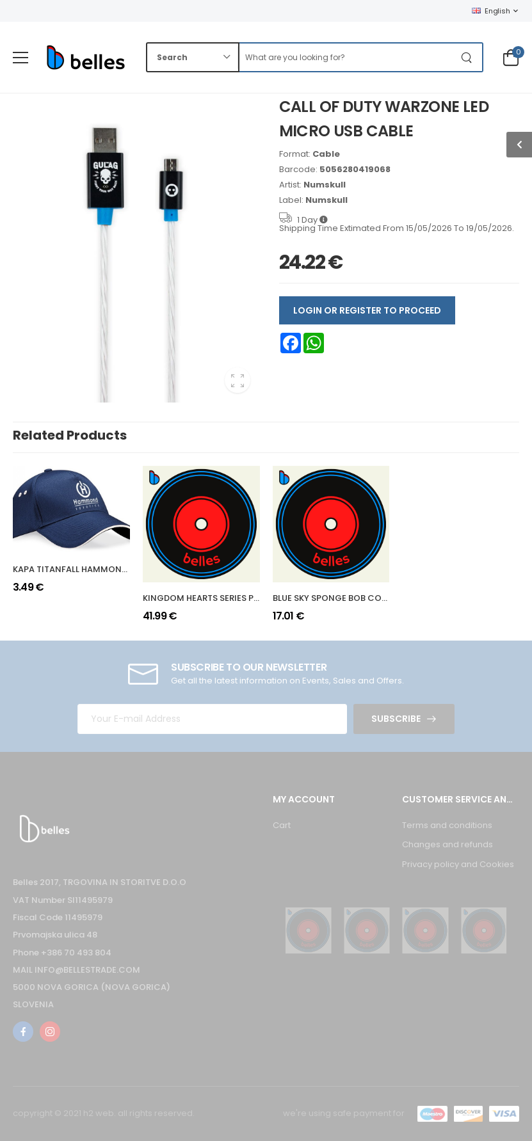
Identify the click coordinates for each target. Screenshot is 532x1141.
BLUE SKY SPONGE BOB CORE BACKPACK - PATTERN (379, 598)
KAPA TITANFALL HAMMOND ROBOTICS (93, 569)
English (491, 11)
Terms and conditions (447, 825)
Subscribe (396, 718)
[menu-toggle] (20, 57)
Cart (282, 825)
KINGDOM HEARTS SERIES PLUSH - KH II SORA (234, 598)
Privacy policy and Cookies (458, 864)
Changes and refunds (447, 844)
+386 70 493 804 (76, 952)
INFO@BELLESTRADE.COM (87, 970)
